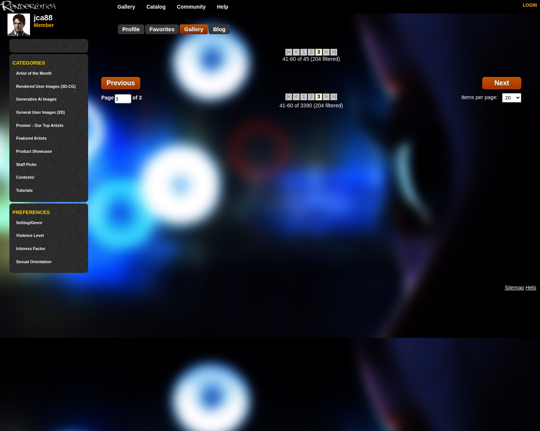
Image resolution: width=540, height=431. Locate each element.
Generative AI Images (36, 99)
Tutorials (24, 190)
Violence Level (30, 236)
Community (191, 7)
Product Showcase (34, 151)
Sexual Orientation (33, 262)
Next (501, 83)
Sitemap (514, 288)
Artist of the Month (34, 73)
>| (334, 52)
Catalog (155, 7)
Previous (120, 83)
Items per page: (479, 97)
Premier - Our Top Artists (39, 126)
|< (288, 52)
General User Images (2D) (40, 112)
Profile (131, 29)
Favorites (162, 29)
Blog (219, 29)
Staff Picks (26, 165)
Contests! (25, 177)
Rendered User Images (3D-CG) (46, 86)
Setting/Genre (29, 223)
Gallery (126, 7)
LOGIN (530, 5)
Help (222, 7)
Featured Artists (31, 138)
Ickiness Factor (30, 249)
